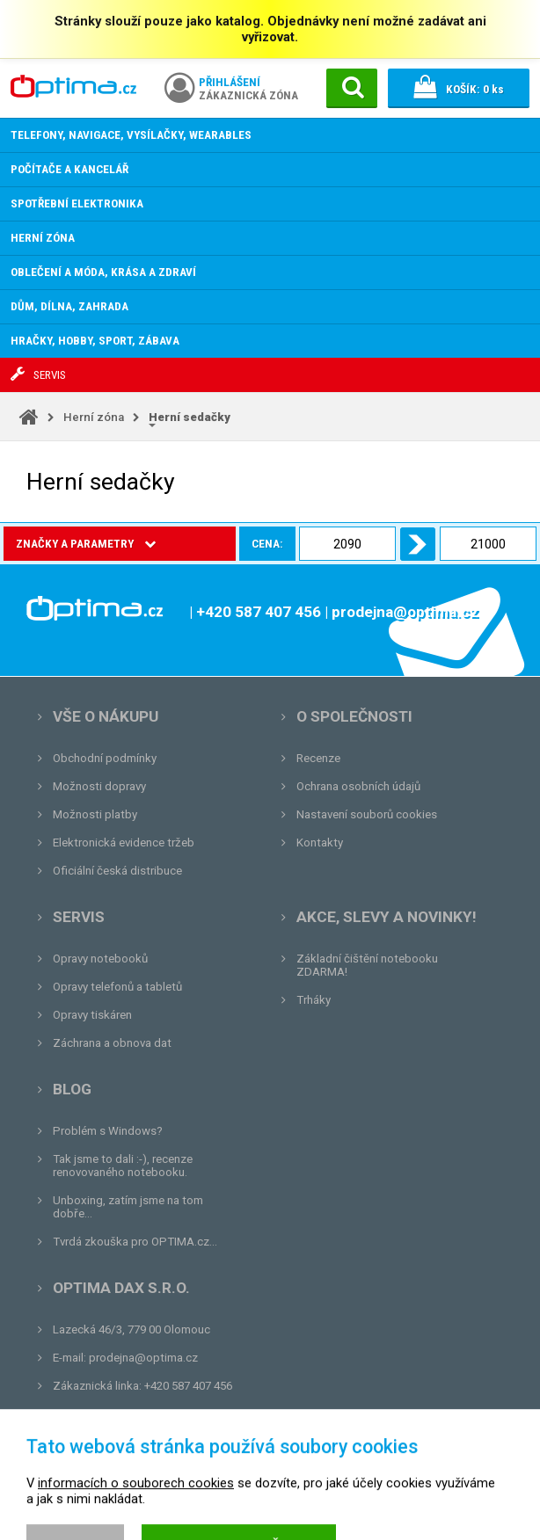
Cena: (199, 543)
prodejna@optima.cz (143, 1357)
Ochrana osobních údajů (358, 786)
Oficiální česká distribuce (117, 870)
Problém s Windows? (108, 1130)
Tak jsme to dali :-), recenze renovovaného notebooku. (123, 1165)
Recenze (318, 758)
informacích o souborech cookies (136, 1525)
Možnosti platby (95, 814)
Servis (79, 917)
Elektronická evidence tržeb (123, 842)
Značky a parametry (86, 543)
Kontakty (319, 842)
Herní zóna (93, 417)
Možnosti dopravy (99, 786)
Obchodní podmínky (105, 758)
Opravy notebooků (100, 958)
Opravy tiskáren (92, 1014)
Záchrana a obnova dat (112, 1043)
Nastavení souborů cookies (366, 814)
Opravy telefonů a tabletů (117, 986)
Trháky (313, 999)
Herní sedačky (189, 417)
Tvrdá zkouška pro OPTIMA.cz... (135, 1241)
